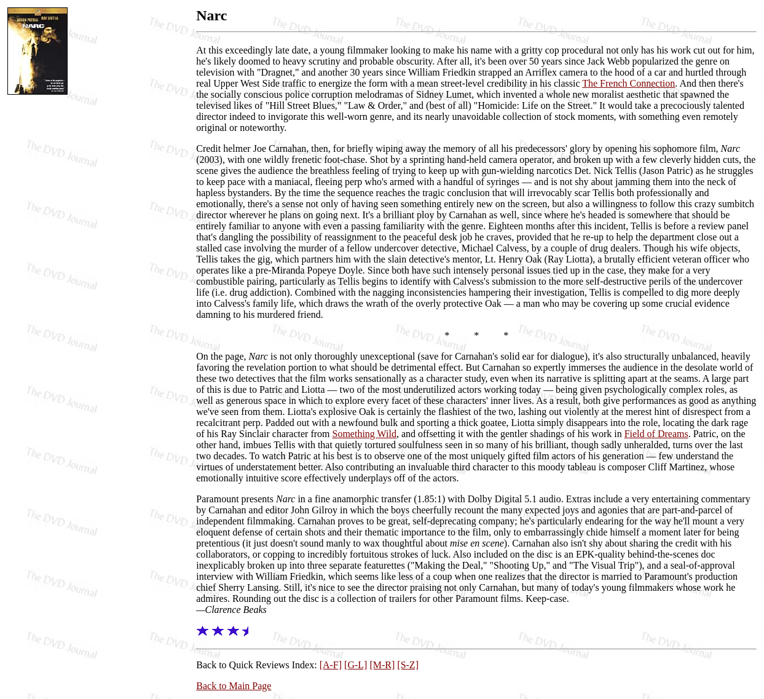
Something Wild (364, 433)
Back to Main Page (233, 686)
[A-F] (331, 665)
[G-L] (355, 665)
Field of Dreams (656, 433)
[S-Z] (408, 665)
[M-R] (382, 665)
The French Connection (628, 83)
